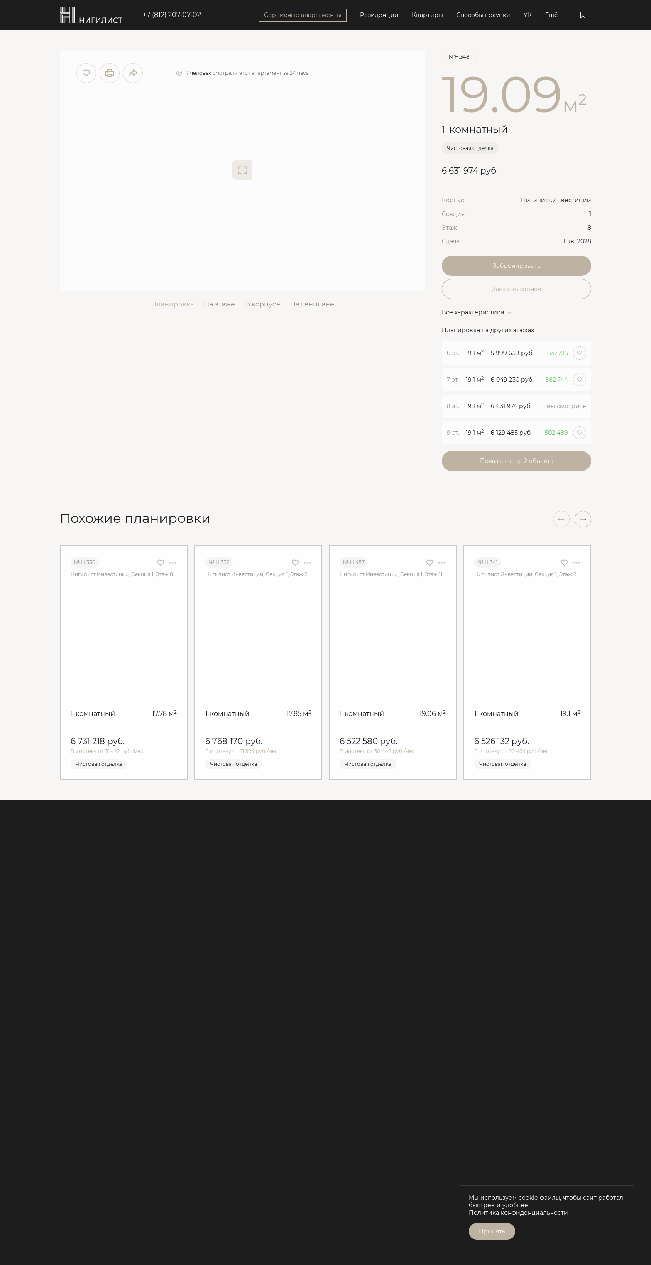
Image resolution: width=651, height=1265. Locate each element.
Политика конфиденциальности (518, 1212)
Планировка (172, 304)
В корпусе (262, 304)
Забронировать (517, 266)
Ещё (551, 15)
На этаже (219, 304)
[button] (583, 519)
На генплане (312, 304)
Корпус (453, 200)
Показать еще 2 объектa (516, 461)
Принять (492, 1231)
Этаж (449, 227)
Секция (453, 214)
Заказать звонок (516, 289)
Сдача (451, 241)
